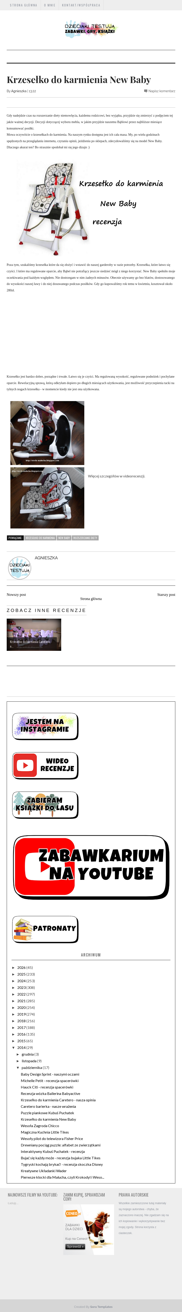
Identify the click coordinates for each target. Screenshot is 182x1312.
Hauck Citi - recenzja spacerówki (47, 1087)
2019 (21, 1014)
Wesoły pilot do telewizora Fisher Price (52, 1138)
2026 (21, 967)
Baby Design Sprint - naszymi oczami (50, 1074)
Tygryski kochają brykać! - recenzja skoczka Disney (62, 1164)
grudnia (28, 1054)
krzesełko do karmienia (40, 538)
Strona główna (91, 599)
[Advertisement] (144, 1264)
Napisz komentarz (162, 91)
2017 (21, 1027)
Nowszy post (16, 595)
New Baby (64, 538)
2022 (21, 994)
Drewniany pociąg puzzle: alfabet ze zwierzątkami (60, 1145)
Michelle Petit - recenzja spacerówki (50, 1080)
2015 (21, 1041)
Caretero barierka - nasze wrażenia (48, 1106)
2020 (21, 1007)
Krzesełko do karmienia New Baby (48, 1119)
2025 (21, 974)
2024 (21, 981)
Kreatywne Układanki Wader (44, 1170)
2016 (21, 1034)
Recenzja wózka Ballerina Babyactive (50, 1093)
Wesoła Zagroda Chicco (40, 1125)
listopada (29, 1061)
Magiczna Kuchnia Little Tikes (45, 1132)
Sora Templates (101, 1307)
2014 (21, 1047)
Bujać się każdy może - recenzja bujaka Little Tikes (60, 1158)
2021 (21, 1001)
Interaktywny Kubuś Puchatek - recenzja (53, 1151)
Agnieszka (19, 91)
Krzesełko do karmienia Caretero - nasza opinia (58, 1100)
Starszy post (166, 595)
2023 (21, 987)
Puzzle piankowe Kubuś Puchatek (47, 1113)
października (32, 1067)
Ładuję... (13, 1203)
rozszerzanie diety (85, 538)
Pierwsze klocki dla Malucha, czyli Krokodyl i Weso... (62, 1177)
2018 (21, 1021)
